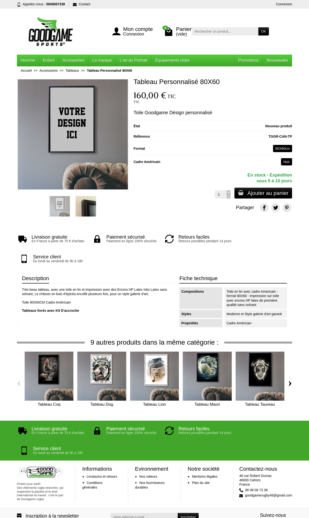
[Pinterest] (287, 207)
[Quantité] (220, 194)
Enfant (49, 60)
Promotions (248, 60)
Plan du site (201, 451)
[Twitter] (275, 207)
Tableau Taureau (260, 388)
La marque (102, 60)
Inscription (188, 485)
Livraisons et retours (102, 445)
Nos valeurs (148, 445)
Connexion (284, 4)
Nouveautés (277, 60)
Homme (28, 60)
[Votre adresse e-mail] (144, 485)
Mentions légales (204, 445)
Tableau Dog (101, 388)
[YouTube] (275, 492)
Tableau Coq (49, 388)
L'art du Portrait (133, 60)
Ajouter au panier (263, 193)
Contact (81, 4)
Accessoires (73, 60)
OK (263, 31)
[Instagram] (287, 492)
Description (35, 262)
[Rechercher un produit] (225, 31)
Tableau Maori (207, 388)
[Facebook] (264, 207)
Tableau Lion (154, 388)
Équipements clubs (172, 60)
